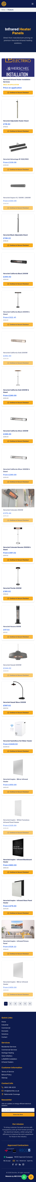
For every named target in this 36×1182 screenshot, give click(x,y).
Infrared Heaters (7, 1062)
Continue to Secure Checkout (18, 93)
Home (3, 10)
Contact (4, 1037)
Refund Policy (7, 1075)
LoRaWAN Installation (9, 1059)
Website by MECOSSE (13, 1176)
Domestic (5, 1031)
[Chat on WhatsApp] (24, 1177)
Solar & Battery (7, 1056)
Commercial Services (9, 1050)
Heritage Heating (8, 1053)
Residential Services (9, 1047)
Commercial (6, 1028)
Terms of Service (8, 1072)
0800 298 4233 (10, 1087)
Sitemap (4, 1078)
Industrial (5, 1025)
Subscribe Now (18, 1114)
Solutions (5, 1034)
